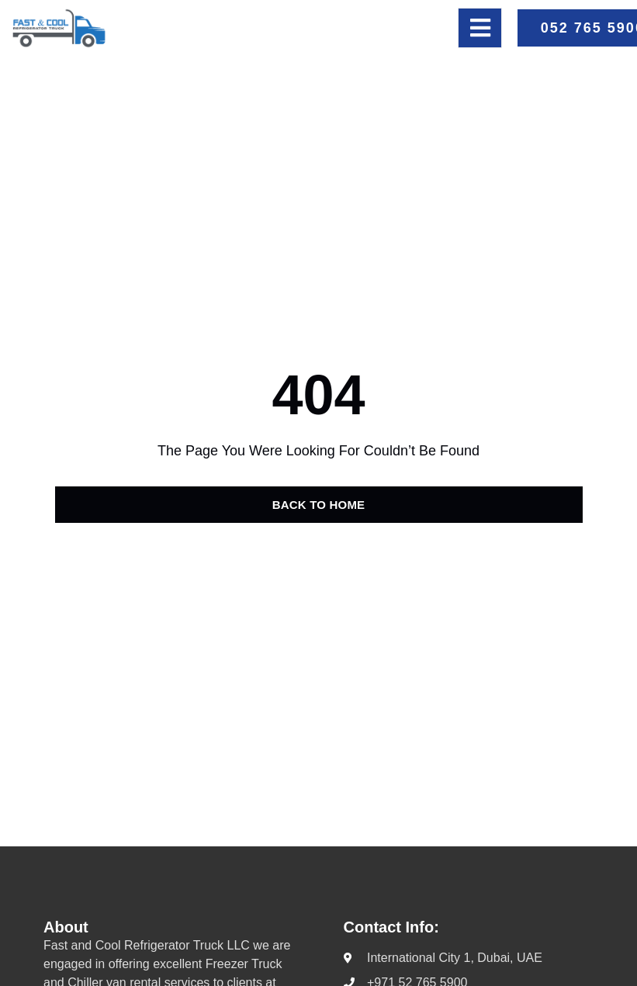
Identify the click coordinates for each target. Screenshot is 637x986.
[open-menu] (480, 28)
